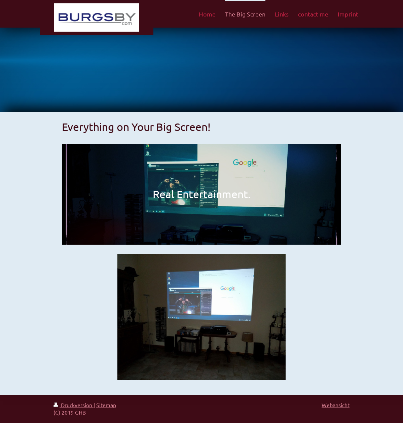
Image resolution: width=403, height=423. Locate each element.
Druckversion (73, 404)
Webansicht (336, 404)
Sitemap (106, 404)
